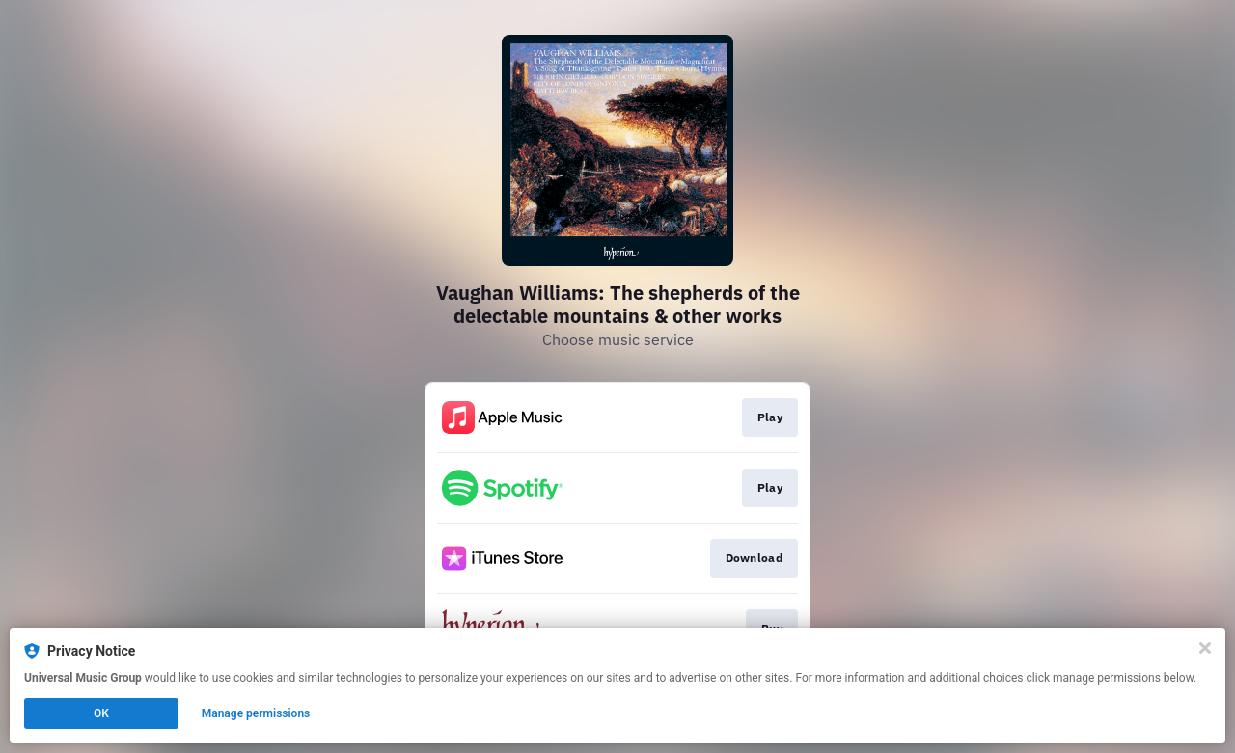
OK (101, 713)
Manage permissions (256, 713)
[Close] (1205, 647)
